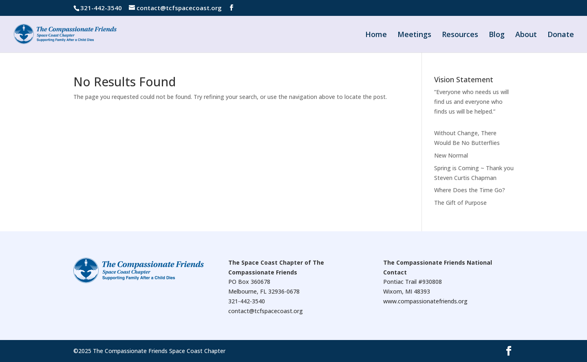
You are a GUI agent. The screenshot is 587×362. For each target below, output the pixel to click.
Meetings (414, 35)
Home (376, 35)
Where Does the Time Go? (469, 190)
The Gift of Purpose (460, 202)
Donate (560, 35)
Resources (460, 35)
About (526, 35)
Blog (497, 35)
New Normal (451, 155)
